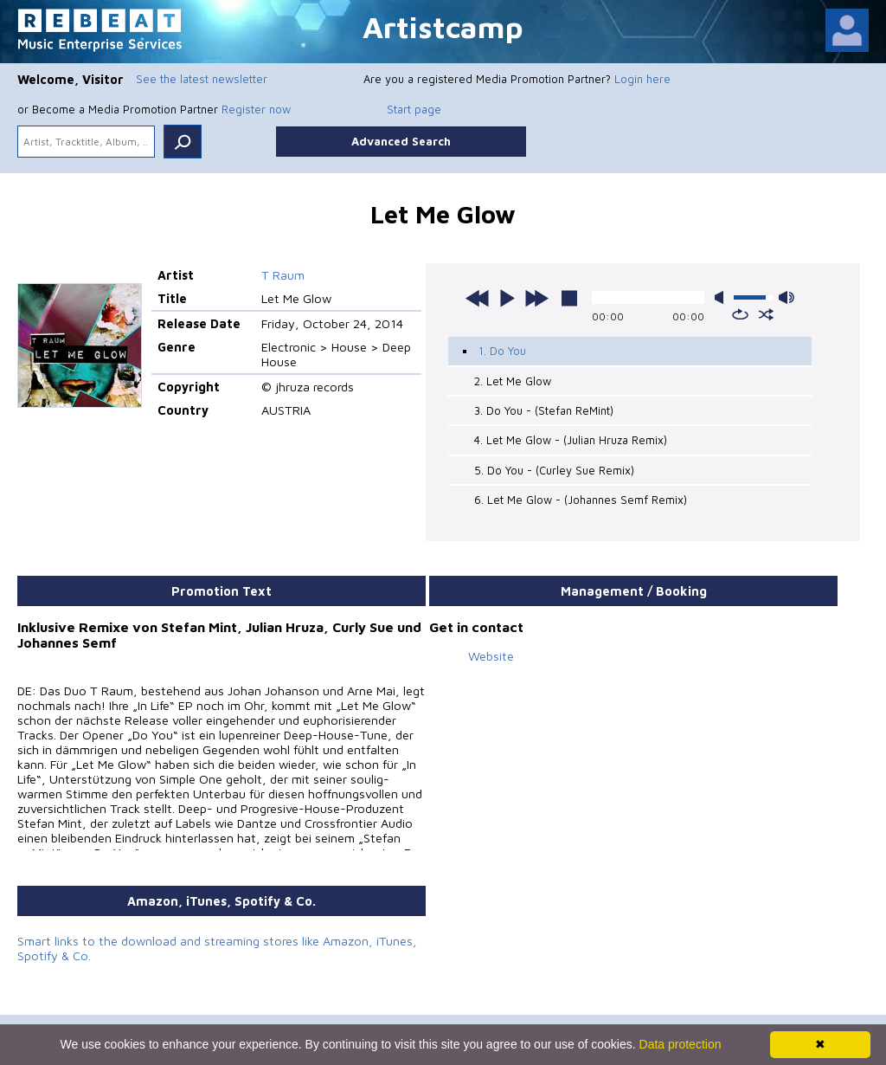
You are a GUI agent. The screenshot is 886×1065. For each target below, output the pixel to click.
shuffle (766, 314)
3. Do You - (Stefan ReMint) (543, 410)
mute (722, 297)
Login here (642, 79)
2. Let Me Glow (512, 381)
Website (491, 656)
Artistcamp (443, 26)
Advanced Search (401, 141)
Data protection (680, 1044)
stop (569, 298)
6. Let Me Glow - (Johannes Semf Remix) (580, 500)
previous (477, 298)
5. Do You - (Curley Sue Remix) (554, 470)
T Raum (283, 275)
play (507, 298)
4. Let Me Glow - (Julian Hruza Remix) (570, 440)
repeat (740, 314)
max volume (786, 297)
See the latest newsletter (201, 79)
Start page (414, 109)
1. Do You (502, 351)
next (536, 298)
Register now (256, 109)
